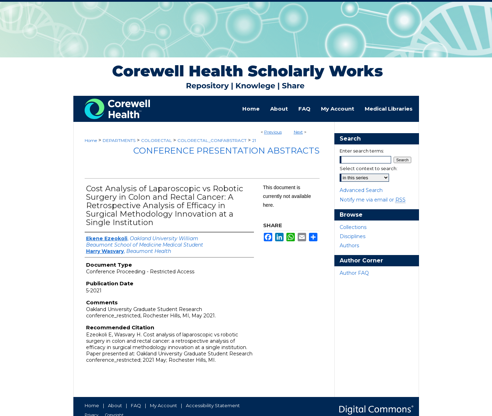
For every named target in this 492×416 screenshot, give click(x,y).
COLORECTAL (156, 140)
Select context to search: (368, 168)
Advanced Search (361, 190)
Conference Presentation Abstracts (226, 150)
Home (91, 140)
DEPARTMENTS (119, 140)
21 (254, 140)
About (115, 405)
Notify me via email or (373, 200)
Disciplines (352, 236)
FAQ (136, 405)
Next (298, 132)
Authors (349, 245)
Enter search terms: (362, 151)
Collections (353, 227)
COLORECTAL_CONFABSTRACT (212, 140)
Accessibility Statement (213, 405)
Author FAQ (354, 273)
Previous (273, 132)
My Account (163, 405)
